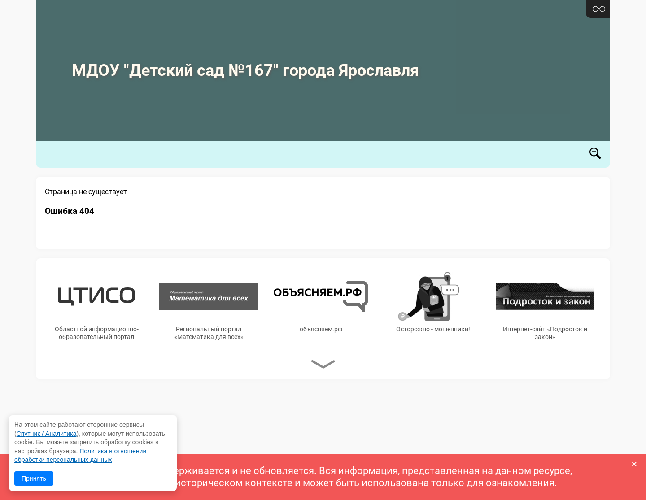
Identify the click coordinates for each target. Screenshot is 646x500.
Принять (34, 478)
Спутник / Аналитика (47, 433)
